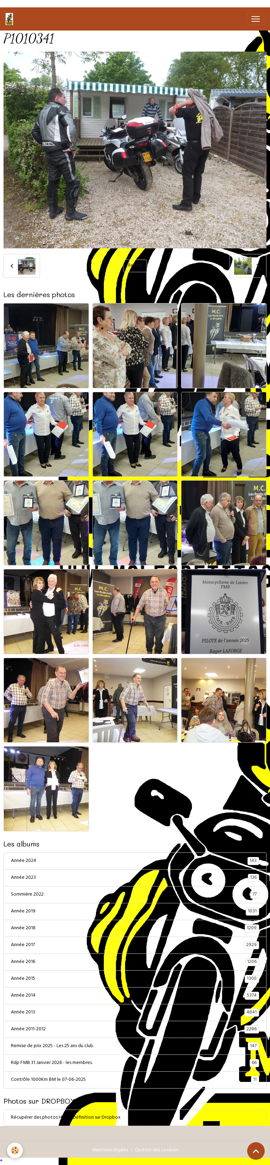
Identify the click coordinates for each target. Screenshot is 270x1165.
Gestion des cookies (156, 1150)
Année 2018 (135, 928)
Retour (135, 265)
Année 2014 (135, 996)
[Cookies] (15, 1150)
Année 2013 (135, 1013)
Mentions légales (110, 1150)
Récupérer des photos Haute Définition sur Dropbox (66, 1118)
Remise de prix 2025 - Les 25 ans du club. (135, 1046)
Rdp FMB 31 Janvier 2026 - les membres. (135, 1063)
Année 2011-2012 (135, 1030)
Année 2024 (135, 861)
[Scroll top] (256, 1151)
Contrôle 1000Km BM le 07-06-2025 (135, 1080)
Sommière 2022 (135, 895)
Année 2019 (135, 912)
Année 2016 (135, 962)
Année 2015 (135, 979)
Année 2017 (135, 945)
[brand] (11, 19)
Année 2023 (135, 878)
